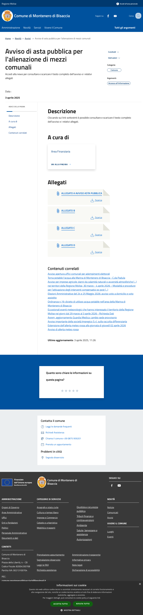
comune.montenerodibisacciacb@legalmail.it (24, 580)
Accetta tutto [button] (60, 604)
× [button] (140, 584)
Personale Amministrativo (14, 533)
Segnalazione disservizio (48, 560)
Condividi (114, 52)
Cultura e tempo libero (47, 512)
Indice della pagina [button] (17, 106)
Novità (18, 38)
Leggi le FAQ (43, 565)
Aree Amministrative (12, 512)
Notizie (110, 507)
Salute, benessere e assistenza (87, 532)
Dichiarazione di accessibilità (86, 570)
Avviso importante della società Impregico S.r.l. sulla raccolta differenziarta (87, 321)
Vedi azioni (114, 58)
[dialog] (71, 598)
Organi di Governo (10, 507)
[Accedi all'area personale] (127, 3)
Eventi (110, 536)
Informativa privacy (81, 560)
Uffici (4, 517)
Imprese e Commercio (47, 517)
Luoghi (110, 531)
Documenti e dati (10, 538)
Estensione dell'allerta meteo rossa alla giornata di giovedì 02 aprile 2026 (87, 325)
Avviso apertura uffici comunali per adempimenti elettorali (79, 274)
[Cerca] (137, 15)
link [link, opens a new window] (98, 598)
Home (8, 38)
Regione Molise (9, 3)
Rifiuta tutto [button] (83, 604)
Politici (5, 527)
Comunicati (112, 512)
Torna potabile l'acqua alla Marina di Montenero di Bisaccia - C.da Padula (86, 278)
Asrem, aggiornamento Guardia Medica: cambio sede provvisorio (82, 317)
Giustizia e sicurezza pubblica (87, 509)
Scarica (96, 200)
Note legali (77, 565)
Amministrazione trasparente (86, 554)
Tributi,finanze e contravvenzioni (85, 518)
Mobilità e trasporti (46, 527)
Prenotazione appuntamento (50, 554)
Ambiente (82, 525)
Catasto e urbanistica (47, 522)
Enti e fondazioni (10, 522)
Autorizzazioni (84, 539)
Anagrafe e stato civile (47, 507)
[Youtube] (113, 16)
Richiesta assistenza (46, 570)
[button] (71, 610)
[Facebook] (105, 16)
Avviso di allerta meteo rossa (63, 329)
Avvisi (28, 38)
